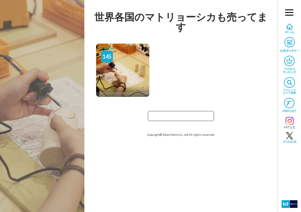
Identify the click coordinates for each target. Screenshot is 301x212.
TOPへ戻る (180, 117)
